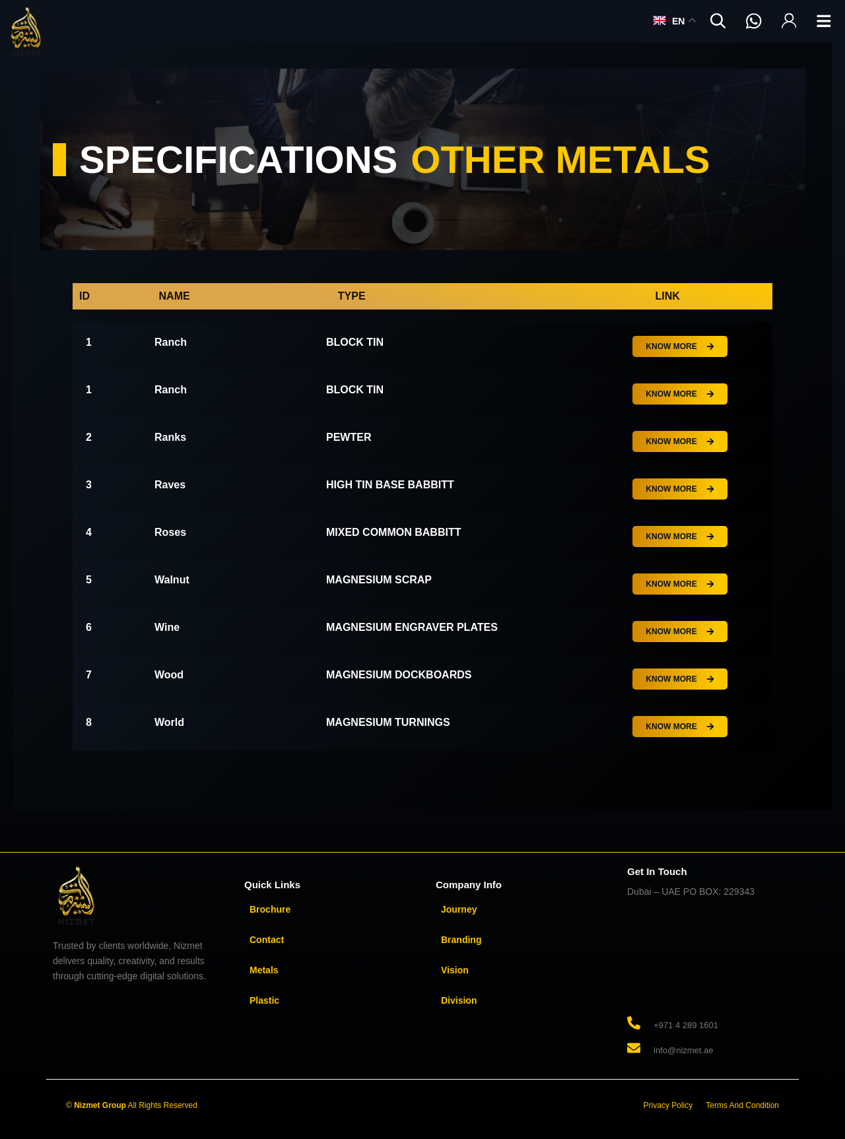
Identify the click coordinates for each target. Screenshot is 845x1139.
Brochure (270, 909)
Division (459, 1000)
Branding (461, 939)
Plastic (264, 1000)
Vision (455, 970)
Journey (459, 909)
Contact (267, 939)
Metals (264, 970)
